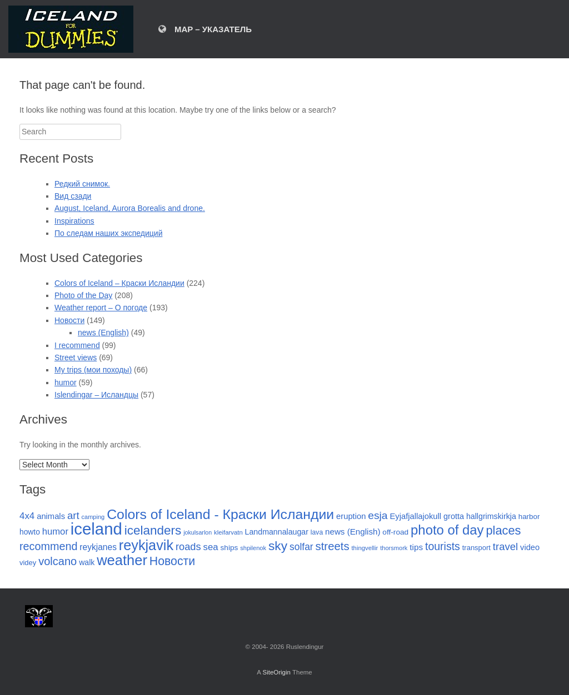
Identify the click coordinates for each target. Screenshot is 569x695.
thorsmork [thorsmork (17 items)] (393, 548)
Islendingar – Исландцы (96, 394)
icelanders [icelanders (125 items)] (153, 530)
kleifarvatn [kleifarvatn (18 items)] (228, 532)
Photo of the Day (83, 295)
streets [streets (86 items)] (333, 546)
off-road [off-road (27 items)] (395, 532)
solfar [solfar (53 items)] (301, 546)
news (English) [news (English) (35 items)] (352, 531)
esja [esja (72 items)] (377, 515)
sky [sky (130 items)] (277, 545)
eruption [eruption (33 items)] (351, 516)
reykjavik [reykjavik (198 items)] (146, 545)
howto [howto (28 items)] (29, 532)
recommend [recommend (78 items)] (48, 546)
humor (65, 382)
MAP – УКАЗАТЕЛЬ (205, 29)
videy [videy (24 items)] (27, 562)
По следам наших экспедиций (108, 233)
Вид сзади (72, 196)
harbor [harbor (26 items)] (529, 516)
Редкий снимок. (82, 183)
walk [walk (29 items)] (86, 562)
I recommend (77, 345)
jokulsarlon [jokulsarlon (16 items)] (197, 532)
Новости (69, 320)
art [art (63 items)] (73, 515)
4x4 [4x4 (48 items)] (26, 516)
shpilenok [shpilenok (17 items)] (253, 548)
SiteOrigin (276, 672)
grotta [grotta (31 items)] (453, 516)
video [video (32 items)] (530, 547)
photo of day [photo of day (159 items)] (447, 529)
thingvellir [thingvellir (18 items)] (364, 548)
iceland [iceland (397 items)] (96, 529)
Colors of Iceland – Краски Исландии (119, 283)
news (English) (103, 332)
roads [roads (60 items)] (188, 546)
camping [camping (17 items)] (92, 516)
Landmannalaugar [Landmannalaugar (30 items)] (276, 531)
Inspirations (74, 220)
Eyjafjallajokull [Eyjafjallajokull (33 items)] (415, 516)
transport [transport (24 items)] (476, 547)
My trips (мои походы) (93, 369)
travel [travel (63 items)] (505, 546)
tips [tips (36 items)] (416, 547)
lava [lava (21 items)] (317, 532)
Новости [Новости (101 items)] (172, 561)
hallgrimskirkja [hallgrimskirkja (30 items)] (491, 516)
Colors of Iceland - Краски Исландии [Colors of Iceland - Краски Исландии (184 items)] (220, 514)
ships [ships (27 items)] (229, 547)
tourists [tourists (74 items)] (442, 546)
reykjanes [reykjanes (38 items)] (98, 547)
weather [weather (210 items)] (122, 560)
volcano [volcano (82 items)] (57, 561)
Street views (75, 357)
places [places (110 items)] (503, 530)
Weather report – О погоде (100, 307)
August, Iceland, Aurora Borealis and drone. (129, 208)
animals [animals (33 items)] (51, 516)
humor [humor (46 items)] (55, 531)
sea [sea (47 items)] (210, 547)
